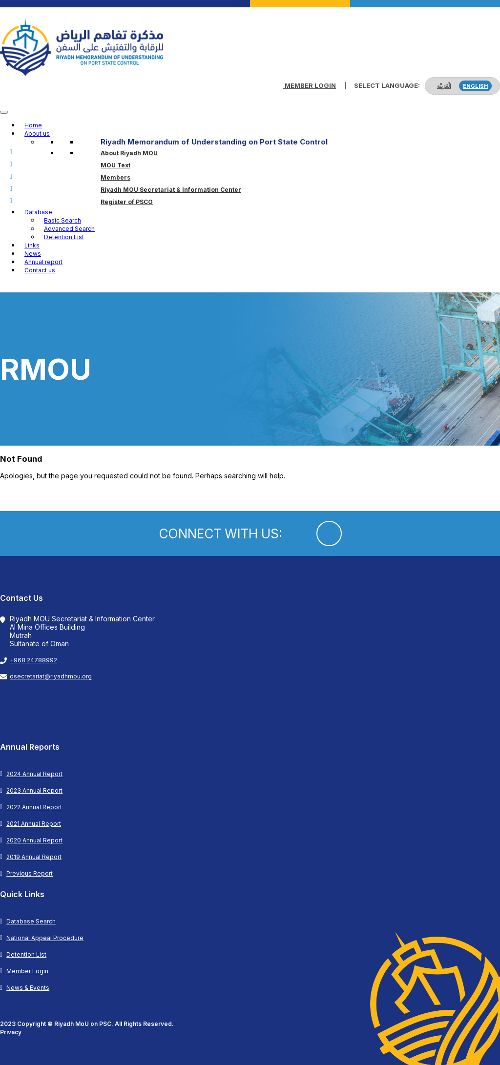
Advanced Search (69, 228)
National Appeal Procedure (44, 938)
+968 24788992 (33, 660)
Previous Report (29, 873)
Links (32, 245)
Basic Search (62, 220)
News (32, 253)
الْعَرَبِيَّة (444, 85)
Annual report (43, 262)
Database (38, 212)
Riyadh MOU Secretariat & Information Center (171, 189)
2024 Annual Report (34, 774)
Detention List (64, 237)
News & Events (27, 987)
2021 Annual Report (33, 823)
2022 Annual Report (34, 807)
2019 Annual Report (34, 856)
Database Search (31, 921)
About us (37, 133)
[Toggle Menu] (4, 112)
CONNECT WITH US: (220, 533)
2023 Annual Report (34, 790)
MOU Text (115, 165)
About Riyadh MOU (129, 153)
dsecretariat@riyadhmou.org (51, 676)
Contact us (39, 270)
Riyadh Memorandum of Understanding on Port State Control (214, 141)
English (475, 85)
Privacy (10, 1032)
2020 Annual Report (34, 840)
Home (33, 125)
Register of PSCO (127, 201)
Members (115, 177)
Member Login (309, 85)
